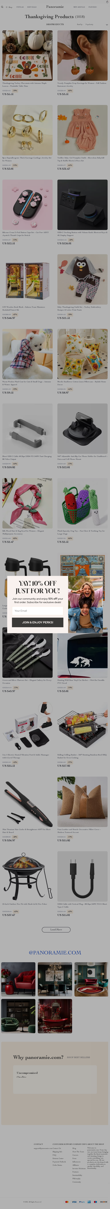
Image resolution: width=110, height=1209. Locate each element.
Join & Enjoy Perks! (37, 622)
